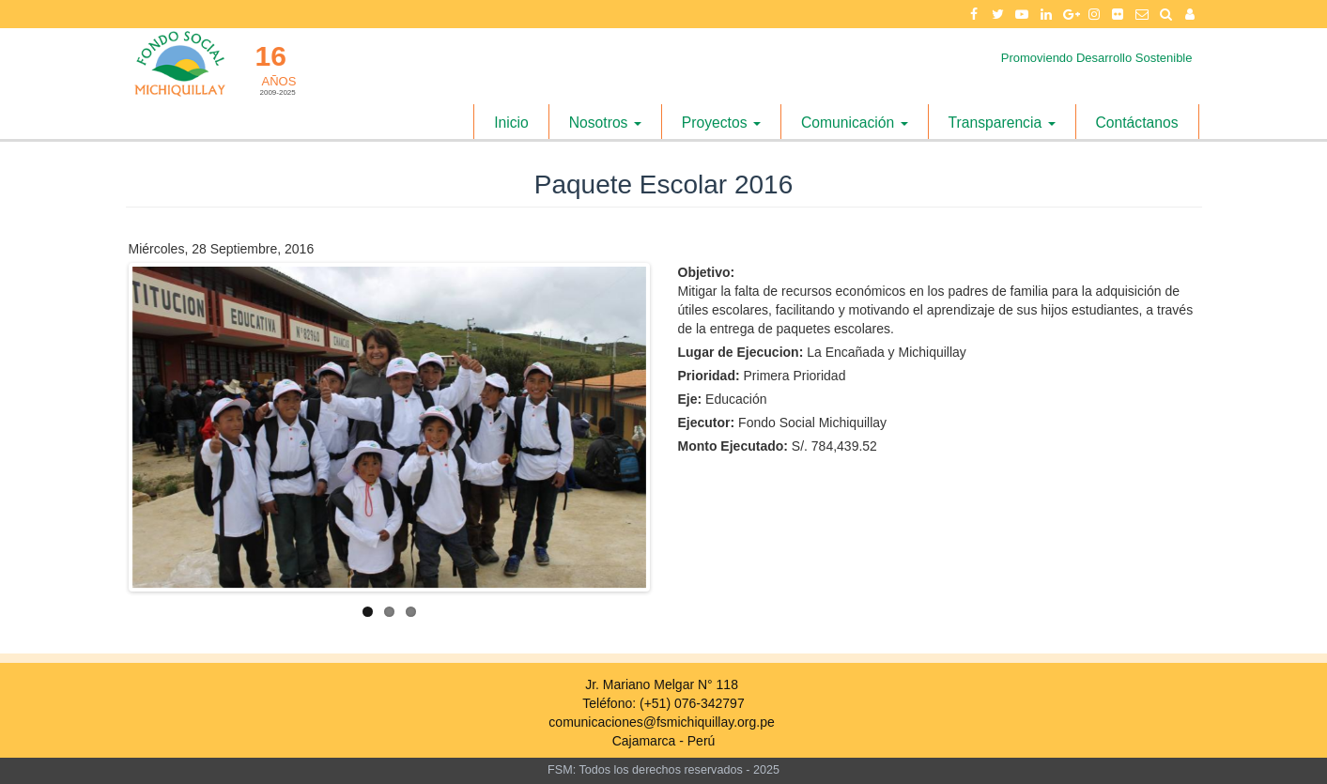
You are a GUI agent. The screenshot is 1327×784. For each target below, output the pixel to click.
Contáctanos (1137, 123)
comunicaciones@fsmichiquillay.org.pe (661, 722)
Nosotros (605, 123)
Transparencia (1002, 123)
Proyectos (721, 123)
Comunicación (854, 123)
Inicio (511, 123)
